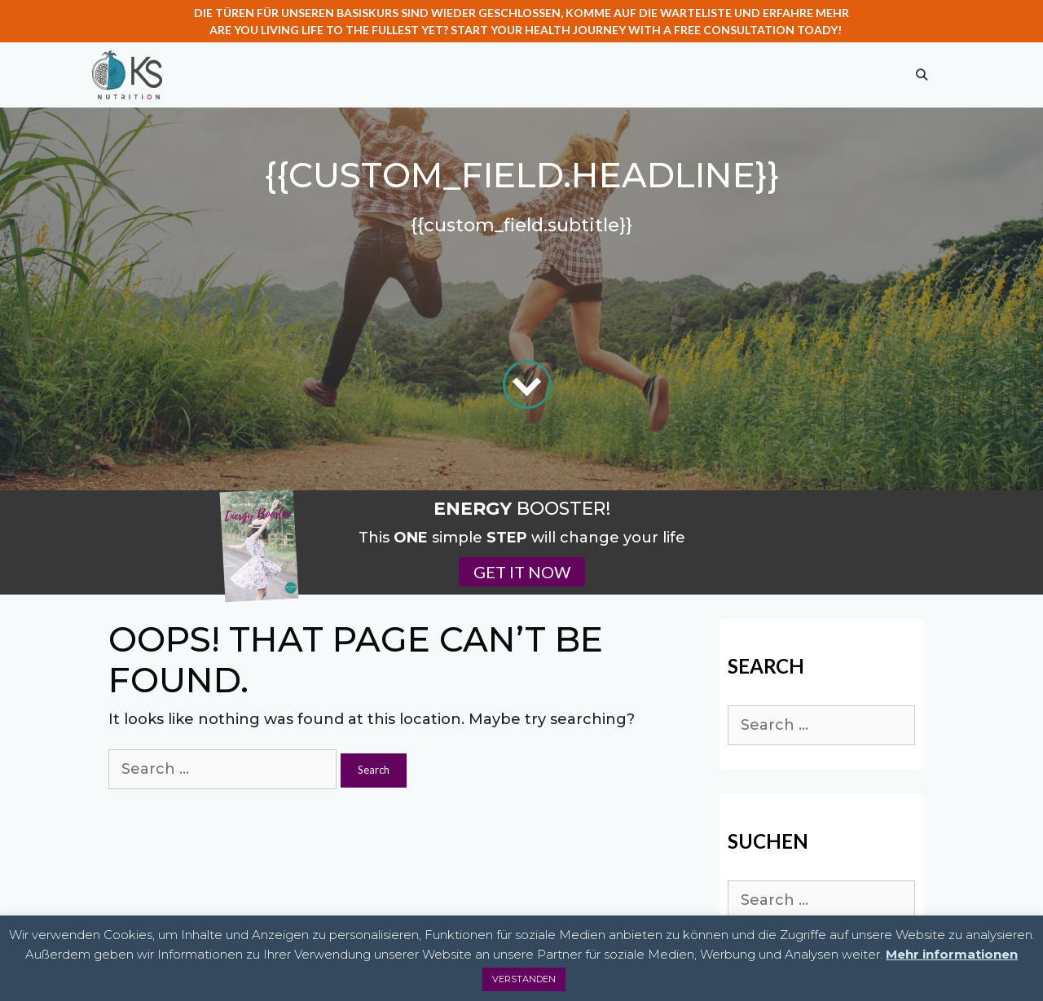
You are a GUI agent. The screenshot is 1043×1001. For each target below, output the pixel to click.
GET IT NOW (521, 572)
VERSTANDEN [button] (524, 979)
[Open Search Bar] (921, 75)
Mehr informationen (952, 954)
